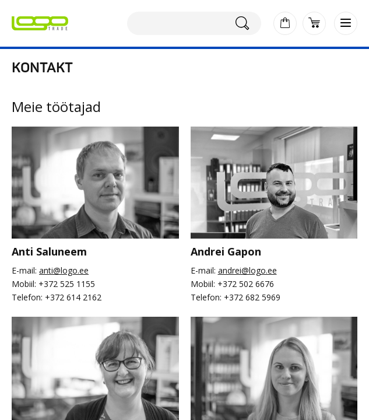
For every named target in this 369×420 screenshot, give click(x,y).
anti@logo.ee (64, 270)
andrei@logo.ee (247, 270)
